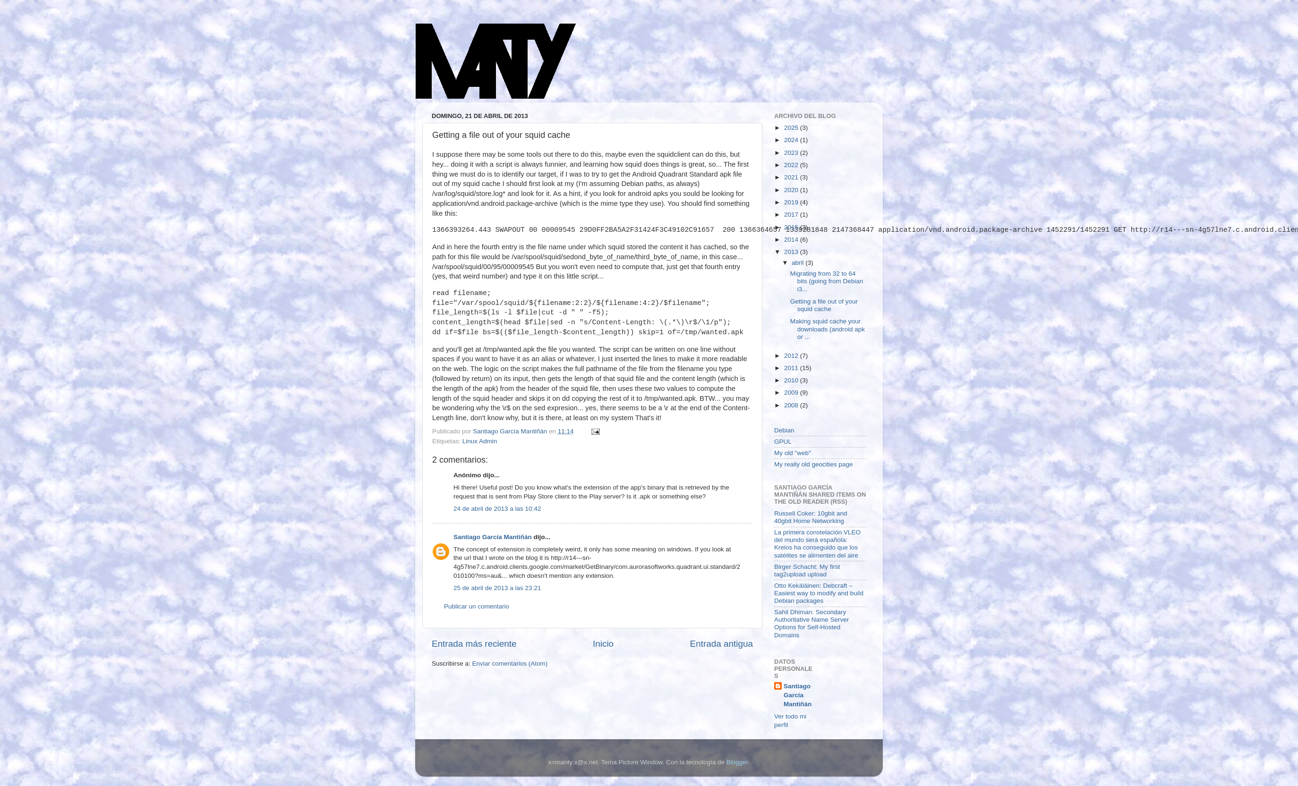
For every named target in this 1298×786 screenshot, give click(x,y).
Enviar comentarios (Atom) (510, 663)
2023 (792, 152)
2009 (792, 392)
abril (798, 262)
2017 (792, 214)
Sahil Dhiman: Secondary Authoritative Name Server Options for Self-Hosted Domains (811, 624)
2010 (792, 380)
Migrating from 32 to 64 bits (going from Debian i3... (826, 281)
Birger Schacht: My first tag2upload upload (807, 570)
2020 (792, 190)
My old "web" (792, 452)
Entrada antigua (721, 644)
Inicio (603, 644)
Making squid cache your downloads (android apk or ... (827, 329)
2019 (792, 202)
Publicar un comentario (476, 606)
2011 (792, 368)
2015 (792, 227)
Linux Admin (479, 441)
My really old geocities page (813, 464)
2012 (792, 355)
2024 (792, 140)
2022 (792, 165)
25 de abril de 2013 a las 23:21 (497, 588)
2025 (792, 127)
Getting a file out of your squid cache (824, 305)
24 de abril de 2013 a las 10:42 (497, 508)
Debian (784, 430)
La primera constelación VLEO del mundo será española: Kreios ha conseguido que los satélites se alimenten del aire (817, 544)
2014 (792, 239)
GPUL (783, 441)
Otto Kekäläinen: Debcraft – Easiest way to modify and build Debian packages (818, 593)
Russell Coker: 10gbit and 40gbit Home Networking (810, 517)
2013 (792, 251)
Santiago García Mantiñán (492, 537)
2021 (792, 177)
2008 (792, 405)
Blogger (737, 762)
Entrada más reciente (474, 644)
